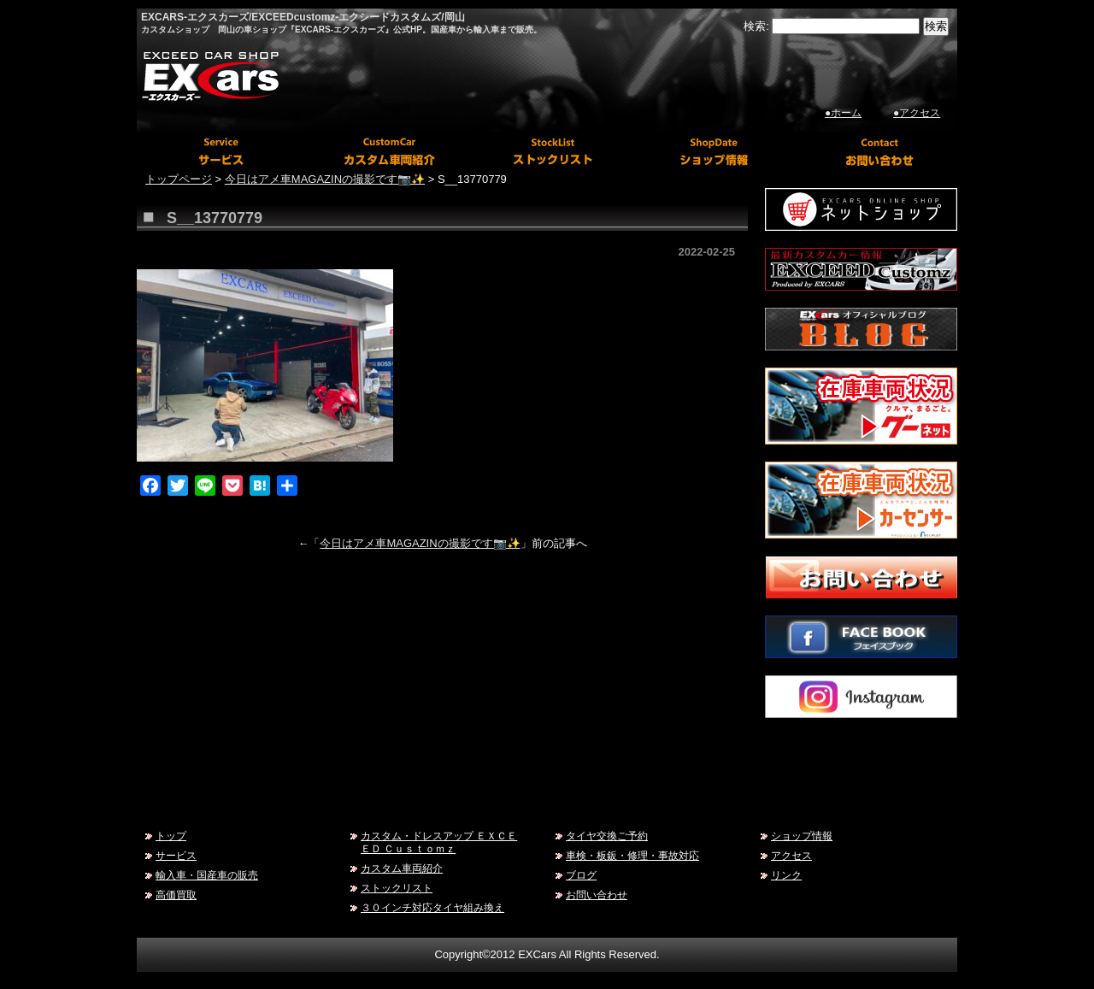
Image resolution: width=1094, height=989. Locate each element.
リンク (786, 874)
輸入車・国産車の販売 (207, 874)
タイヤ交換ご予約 (607, 835)
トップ (171, 835)
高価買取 (176, 894)
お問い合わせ (596, 894)
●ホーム (843, 113)
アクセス (791, 855)
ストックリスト (396, 887)
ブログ (581, 874)
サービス (176, 855)
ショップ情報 (801, 835)
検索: (756, 26)
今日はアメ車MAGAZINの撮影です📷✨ (420, 543)
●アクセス (916, 113)
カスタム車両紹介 (402, 868)
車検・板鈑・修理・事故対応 (632, 855)
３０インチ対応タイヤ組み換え (432, 907)
